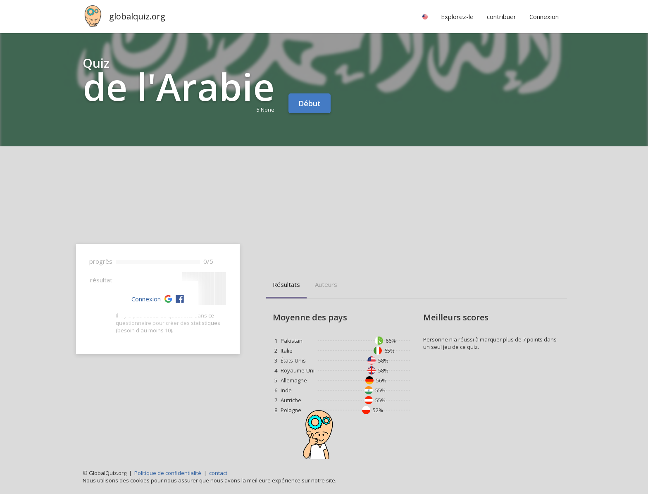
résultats (286, 284)
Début (309, 103)
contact (218, 473)
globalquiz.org (137, 16)
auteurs (326, 284)
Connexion (146, 299)
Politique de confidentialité (167, 473)
